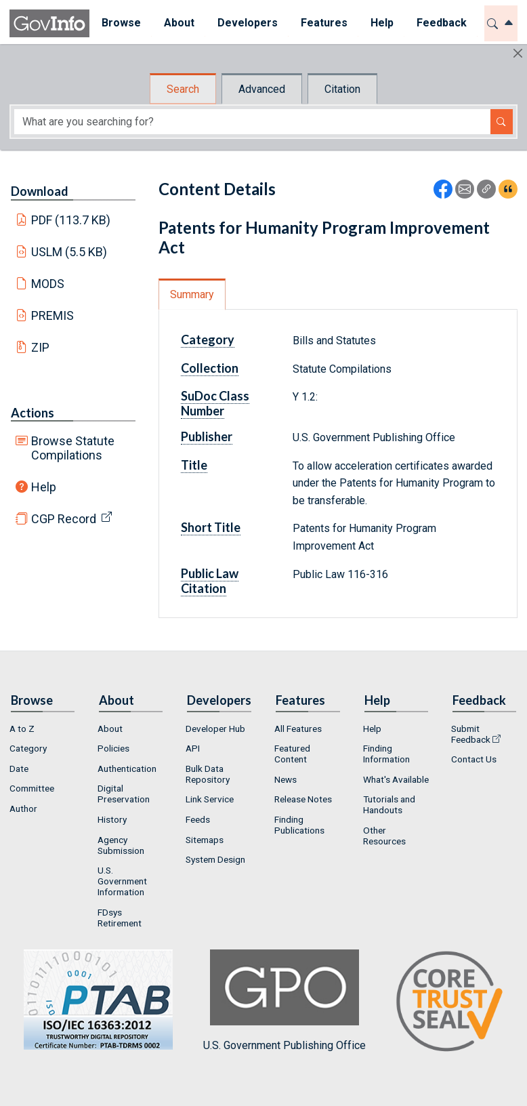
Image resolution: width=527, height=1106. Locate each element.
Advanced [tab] (261, 89)
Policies (113, 748)
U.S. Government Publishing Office (284, 1000)
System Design (215, 859)
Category (207, 339)
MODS (47, 283)
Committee (31, 788)
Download (39, 191)
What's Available (396, 779)
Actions (32, 412)
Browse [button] (120, 22)
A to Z (22, 728)
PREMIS (52, 315)
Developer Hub (215, 728)
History (112, 819)
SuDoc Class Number (215, 403)
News (285, 779)
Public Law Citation (209, 581)
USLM (69, 252)
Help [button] (381, 22)
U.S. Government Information (122, 881)
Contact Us (474, 759)
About (110, 728)
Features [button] (323, 22)
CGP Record (63, 519)
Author (23, 808)
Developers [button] (247, 22)
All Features (298, 728)
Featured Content (292, 753)
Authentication (127, 768)
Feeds (198, 819)
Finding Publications (299, 825)
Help (43, 487)
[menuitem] (120, 23)
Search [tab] (183, 89)
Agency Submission (121, 845)
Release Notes (303, 799)
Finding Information (386, 753)
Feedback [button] (441, 22)
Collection (209, 368)
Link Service (210, 799)
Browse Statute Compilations (72, 448)
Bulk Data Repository (208, 774)
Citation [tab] (342, 89)
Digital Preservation (124, 793)
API (193, 748)
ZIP (40, 347)
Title (194, 464)
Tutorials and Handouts (389, 804)
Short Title (210, 527)
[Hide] (518, 53)
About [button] (178, 22)
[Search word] (252, 121)
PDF (71, 220)
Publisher (206, 436)
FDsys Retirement (120, 917)
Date (18, 768)
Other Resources (384, 835)
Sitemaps (205, 839)
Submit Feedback (470, 734)
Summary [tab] (192, 294)
